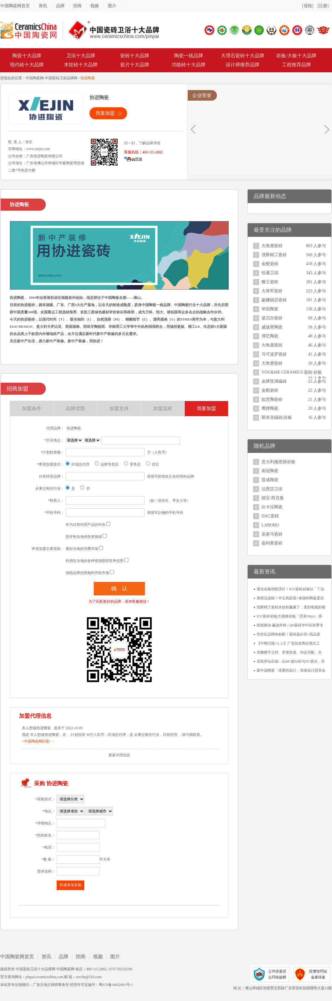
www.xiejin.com (38, 149)
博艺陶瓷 (270, 336)
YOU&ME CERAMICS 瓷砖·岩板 (292, 372)
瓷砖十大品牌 (134, 55)
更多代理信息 (119, 755)
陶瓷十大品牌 (26, 55)
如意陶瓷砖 (272, 399)
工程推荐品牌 (296, 64)
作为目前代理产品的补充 (85, 524)
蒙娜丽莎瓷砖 (274, 300)
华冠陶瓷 (270, 309)
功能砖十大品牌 (188, 64)
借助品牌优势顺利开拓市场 (87, 573)
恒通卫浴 (270, 273)
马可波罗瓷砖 (274, 354)
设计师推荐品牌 (242, 64)
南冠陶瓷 (270, 471)
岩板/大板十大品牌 (296, 55)
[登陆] (307, 6)
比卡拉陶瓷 (272, 507)
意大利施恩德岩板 (278, 462)
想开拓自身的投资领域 (84, 537)
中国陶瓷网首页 (15, 6)
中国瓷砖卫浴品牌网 (61, 78)
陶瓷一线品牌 (188, 55)
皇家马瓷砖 (272, 534)
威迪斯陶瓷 (272, 327)
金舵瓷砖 (270, 264)
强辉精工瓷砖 (274, 255)
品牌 (60, 6)
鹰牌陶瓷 (270, 408)
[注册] (323, 6)
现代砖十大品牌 (27, 64)
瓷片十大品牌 (134, 64)
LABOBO (270, 525)
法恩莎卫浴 (272, 489)
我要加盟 (105, 113)
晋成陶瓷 (270, 480)
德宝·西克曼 (273, 498)
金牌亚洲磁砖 (274, 381)
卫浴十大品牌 (80, 55)
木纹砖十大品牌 (81, 64)
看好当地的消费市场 (82, 549)
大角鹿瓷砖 (272, 245)
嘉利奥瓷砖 (272, 543)
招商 (77, 6)
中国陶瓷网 (35, 78)
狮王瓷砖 (270, 282)
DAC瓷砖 (270, 516)
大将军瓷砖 (272, 291)
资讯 (43, 6)
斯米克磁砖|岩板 (277, 417)
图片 (112, 6)
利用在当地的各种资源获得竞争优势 (95, 561)
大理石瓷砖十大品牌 (242, 55)
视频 (94, 6)
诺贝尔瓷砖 (272, 318)
